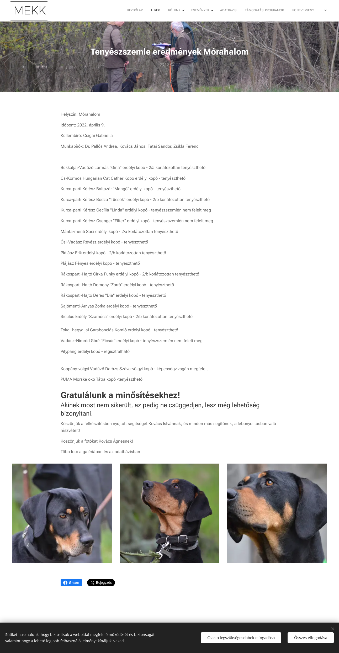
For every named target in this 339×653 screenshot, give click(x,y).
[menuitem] (221, 10)
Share (71, 583)
